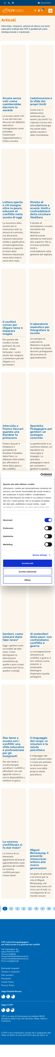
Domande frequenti (10, 968)
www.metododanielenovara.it (14, 959)
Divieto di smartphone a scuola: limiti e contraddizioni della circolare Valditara (40, 209)
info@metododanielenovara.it (14, 956)
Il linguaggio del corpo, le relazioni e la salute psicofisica (39, 744)
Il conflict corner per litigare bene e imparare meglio (13, 327)
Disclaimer (6, 979)
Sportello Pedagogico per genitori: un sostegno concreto (41, 431)
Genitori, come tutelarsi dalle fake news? (13, 637)
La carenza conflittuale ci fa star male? (12, 844)
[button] (50, 11)
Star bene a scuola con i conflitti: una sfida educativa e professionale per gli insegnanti (13, 747)
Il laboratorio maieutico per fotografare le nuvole (40, 328)
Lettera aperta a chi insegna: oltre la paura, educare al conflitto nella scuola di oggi (13, 209)
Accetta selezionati (27, 571)
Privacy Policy (8, 985)
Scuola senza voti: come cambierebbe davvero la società (12, 104)
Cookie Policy (7, 982)
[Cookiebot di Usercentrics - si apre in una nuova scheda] (40, 475)
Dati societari (7, 975)
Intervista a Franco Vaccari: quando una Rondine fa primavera (13, 431)
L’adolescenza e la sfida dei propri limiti (41, 101)
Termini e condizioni (10, 972)
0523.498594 (10, 954)
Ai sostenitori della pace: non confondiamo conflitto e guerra (41, 640)
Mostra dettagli (40, 555)
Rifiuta (27, 580)
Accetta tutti (27, 563)
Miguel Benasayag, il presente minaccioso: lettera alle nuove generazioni (39, 859)
